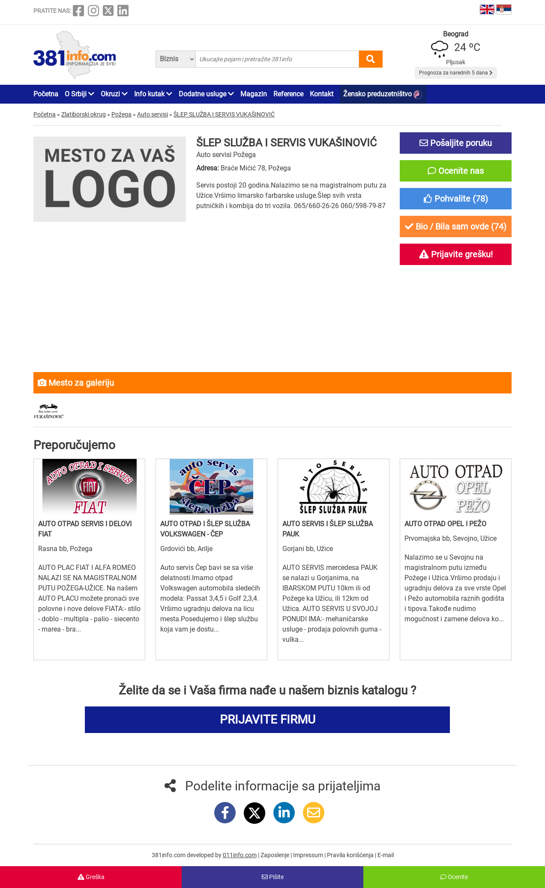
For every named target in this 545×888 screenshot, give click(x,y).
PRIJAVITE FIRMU (267, 719)
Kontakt (321, 94)
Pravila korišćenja (351, 855)
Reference (288, 94)
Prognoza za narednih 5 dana (456, 73)
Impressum (308, 855)
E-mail (385, 855)
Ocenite (454, 876)
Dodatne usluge (206, 94)
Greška (91, 876)
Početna (45, 94)
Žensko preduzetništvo (382, 94)
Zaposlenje (275, 855)
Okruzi (114, 94)
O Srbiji (79, 94)
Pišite (273, 876)
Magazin (253, 94)
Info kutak (153, 94)
